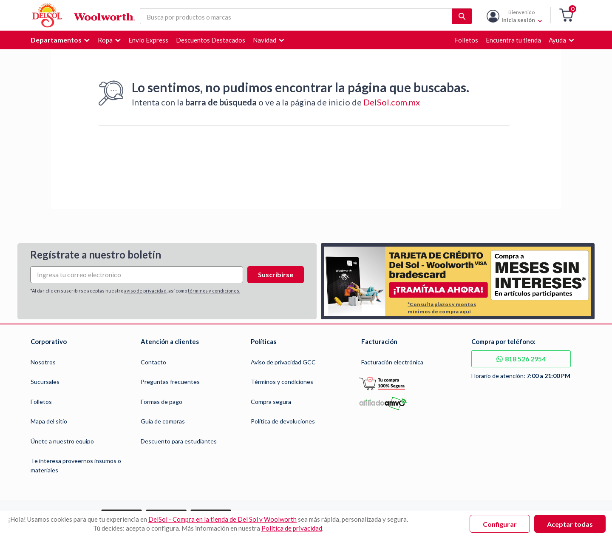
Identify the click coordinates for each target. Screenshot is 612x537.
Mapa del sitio (49, 421)
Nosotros (43, 362)
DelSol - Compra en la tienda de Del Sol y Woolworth (222, 519)
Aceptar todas (570, 524)
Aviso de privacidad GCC (283, 362)
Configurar (500, 524)
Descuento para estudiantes (179, 441)
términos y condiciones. (214, 290)
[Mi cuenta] (522, 15)
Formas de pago (161, 401)
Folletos (41, 401)
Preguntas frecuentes (170, 381)
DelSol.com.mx (391, 102)
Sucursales (45, 381)
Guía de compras (163, 421)
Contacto (153, 362)
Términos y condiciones (282, 381)
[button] (566, 16)
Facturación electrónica (392, 362)
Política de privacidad (291, 528)
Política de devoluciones (283, 421)
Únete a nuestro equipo (62, 441)
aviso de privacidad (145, 290)
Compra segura (271, 401)
